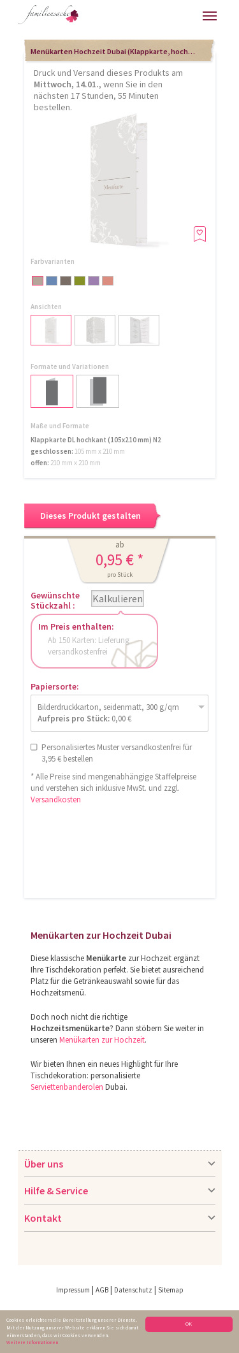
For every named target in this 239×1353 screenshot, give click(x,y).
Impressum (73, 1289)
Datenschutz (133, 1289)
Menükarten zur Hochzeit (102, 1039)
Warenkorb (166, 14)
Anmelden (138, 17)
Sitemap (171, 1289)
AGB (102, 1289)
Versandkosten (56, 799)
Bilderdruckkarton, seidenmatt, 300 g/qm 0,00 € (108, 713)
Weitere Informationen (32, 1342)
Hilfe (101, 19)
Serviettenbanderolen (67, 1087)
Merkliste (189, 14)
